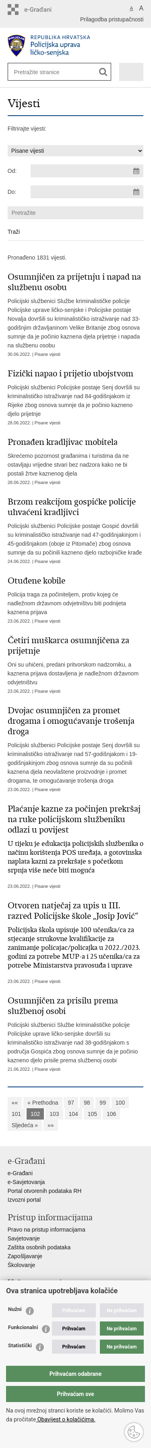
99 (102, 1102)
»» (51, 1125)
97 (71, 1102)
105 (92, 1114)
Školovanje (21, 1265)
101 (16, 1114)
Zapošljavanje (25, 1256)
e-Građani (20, 1173)
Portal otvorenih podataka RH (45, 1191)
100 (120, 1102)
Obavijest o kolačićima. (65, 1419)
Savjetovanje (24, 1238)
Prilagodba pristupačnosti (111, 19)
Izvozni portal (24, 1200)
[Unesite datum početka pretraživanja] (87, 170)
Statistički (20, 1345)
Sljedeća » (25, 1125)
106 (111, 1114)
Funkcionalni (23, 1327)
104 (73, 1114)
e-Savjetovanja (26, 1182)
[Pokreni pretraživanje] (103, 72)
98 (87, 1102)
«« (15, 1102)
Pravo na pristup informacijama (46, 1229)
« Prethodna (42, 1102)
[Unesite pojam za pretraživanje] (40, 72)
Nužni (15, 1309)
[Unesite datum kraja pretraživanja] (87, 191)
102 (35, 1114)
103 (54, 1114)
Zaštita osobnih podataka (39, 1247)
